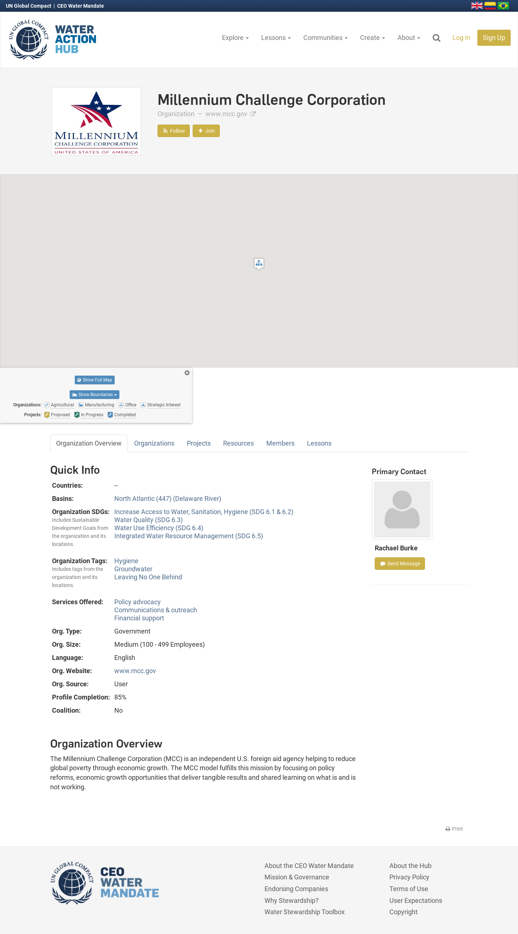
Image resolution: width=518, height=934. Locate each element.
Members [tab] (280, 443)
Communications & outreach (155, 610)
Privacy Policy (409, 877)
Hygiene (126, 561)
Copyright (403, 912)
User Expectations (415, 900)
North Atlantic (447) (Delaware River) (167, 498)
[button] (259, 264)
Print (453, 829)
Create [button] (372, 37)
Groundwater (133, 569)
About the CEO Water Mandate (309, 866)
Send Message (400, 563)
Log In (461, 37)
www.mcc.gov (231, 114)
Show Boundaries (94, 394)
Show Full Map (94, 380)
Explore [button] (235, 37)
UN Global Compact (29, 6)
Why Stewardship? (291, 900)
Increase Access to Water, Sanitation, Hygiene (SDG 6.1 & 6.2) (203, 512)
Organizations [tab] (154, 443)
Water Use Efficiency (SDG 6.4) (158, 528)
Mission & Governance (296, 877)
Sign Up (494, 37)
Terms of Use (408, 889)
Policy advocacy (137, 602)
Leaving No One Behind (148, 577)
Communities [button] (325, 37)
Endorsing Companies (296, 889)
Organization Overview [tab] (89, 443)
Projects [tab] (199, 443)
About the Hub (410, 866)
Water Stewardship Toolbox (304, 912)
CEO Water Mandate (80, 6)
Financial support (139, 618)
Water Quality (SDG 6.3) (148, 520)
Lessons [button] (276, 37)
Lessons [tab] (319, 443)
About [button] (408, 37)
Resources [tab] (238, 443)
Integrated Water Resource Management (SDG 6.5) (188, 536)
